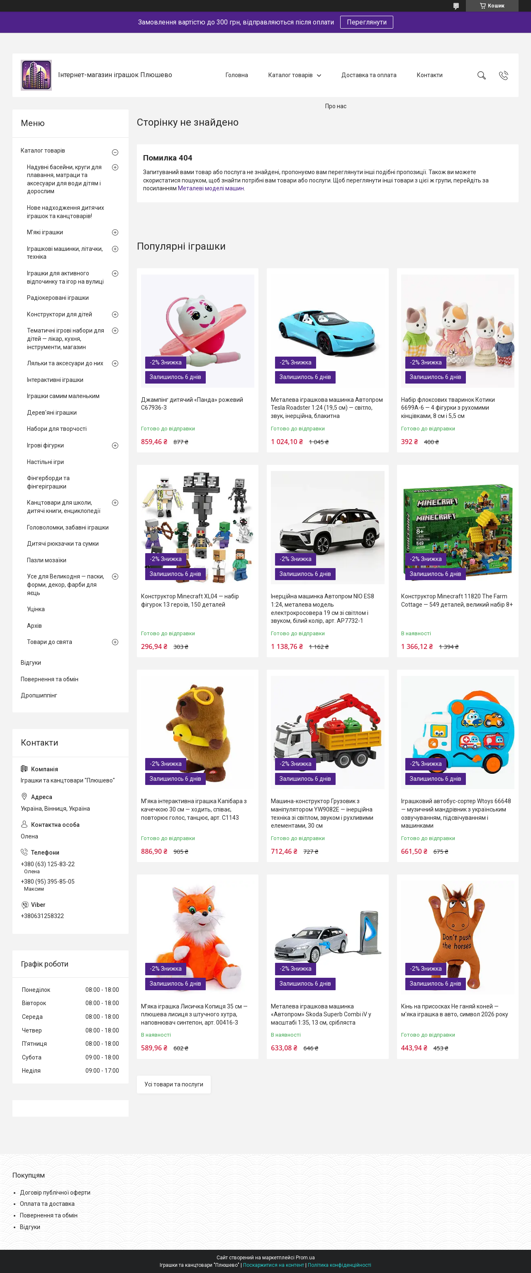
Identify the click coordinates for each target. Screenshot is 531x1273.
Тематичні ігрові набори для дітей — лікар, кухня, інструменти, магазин (65, 338)
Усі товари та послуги (173, 1084)
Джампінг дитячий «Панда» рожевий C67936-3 (192, 403)
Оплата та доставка (47, 1203)
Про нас (335, 106)
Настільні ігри (45, 462)
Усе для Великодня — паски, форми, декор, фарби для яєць (65, 584)
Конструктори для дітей (59, 314)
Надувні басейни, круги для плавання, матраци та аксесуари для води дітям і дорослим (64, 179)
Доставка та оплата (369, 75)
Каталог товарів (290, 75)
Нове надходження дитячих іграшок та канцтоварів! (65, 211)
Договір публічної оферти (55, 1192)
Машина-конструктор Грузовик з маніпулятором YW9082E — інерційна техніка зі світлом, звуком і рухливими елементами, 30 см (322, 813)
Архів (34, 625)
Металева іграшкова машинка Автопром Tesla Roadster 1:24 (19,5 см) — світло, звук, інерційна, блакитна (327, 407)
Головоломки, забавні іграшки (68, 527)
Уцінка (36, 609)
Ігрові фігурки (45, 445)
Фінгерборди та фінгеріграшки (48, 482)
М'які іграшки (45, 232)
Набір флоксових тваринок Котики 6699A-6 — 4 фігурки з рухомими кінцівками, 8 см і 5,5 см (448, 407)
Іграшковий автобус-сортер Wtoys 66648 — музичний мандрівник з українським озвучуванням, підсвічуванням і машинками (456, 813)
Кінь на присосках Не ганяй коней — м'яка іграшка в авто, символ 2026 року (454, 1010)
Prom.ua (305, 1258)
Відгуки (31, 662)
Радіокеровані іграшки (58, 297)
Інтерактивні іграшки (55, 380)
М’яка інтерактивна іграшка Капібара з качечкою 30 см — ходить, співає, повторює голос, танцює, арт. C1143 (194, 809)
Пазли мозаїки (46, 560)
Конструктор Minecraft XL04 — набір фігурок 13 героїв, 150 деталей (190, 600)
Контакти (430, 75)
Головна (237, 75)
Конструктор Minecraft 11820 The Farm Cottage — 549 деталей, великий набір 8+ (457, 600)
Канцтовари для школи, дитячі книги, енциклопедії (63, 506)
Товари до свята (49, 642)
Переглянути (367, 22)
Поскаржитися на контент (273, 1265)
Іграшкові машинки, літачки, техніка (65, 252)
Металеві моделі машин (211, 188)
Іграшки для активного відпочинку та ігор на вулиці (65, 277)
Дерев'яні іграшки (52, 412)
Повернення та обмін (49, 679)
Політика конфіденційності (339, 1265)
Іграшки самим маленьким (63, 396)
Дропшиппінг (39, 695)
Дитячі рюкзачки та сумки (63, 543)
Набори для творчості (57, 428)
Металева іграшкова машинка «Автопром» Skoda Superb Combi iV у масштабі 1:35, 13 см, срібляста (321, 1014)
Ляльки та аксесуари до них (65, 363)
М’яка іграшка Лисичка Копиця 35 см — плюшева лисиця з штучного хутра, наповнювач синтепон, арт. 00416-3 (194, 1014)
